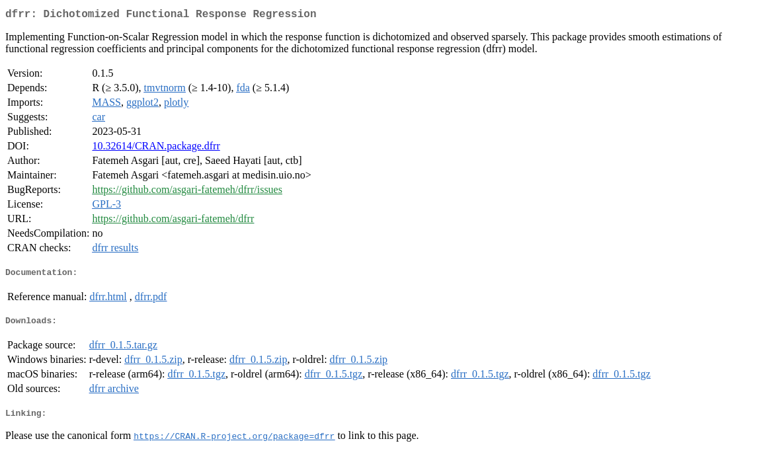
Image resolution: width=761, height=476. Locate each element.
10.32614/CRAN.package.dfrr (156, 148)
